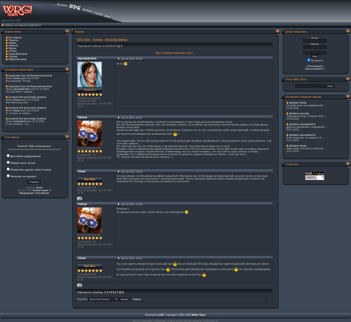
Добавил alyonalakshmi (302, 124)
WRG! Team (83, 39)
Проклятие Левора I (116, 39)
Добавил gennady (299, 113)
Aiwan (39, 187)
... (33, 81)
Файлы (12, 42)
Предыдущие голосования (34, 193)
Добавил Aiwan (297, 102)
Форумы (97, 39)
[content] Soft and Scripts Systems (27, 97)
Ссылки (13, 56)
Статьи (13, 51)
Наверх (137, 299)
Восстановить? (314, 68)
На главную (15, 37)
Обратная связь (18, 59)
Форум (12, 48)
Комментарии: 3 (42, 190)
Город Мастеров (18, 53)
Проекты (13, 40)
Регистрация (315, 66)
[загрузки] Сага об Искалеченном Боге (30, 75)
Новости (13, 45)
